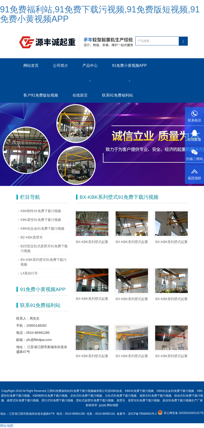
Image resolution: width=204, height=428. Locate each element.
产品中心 (90, 65)
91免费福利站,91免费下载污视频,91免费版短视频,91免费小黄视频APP (100, 14)
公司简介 (60, 65)
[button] (90, 80)
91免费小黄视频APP (129, 65)
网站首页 (31, 65)
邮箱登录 (91, 405)
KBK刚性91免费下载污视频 (40, 211)
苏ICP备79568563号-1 (143, 413)
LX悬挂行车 (29, 273)
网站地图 (112, 405)
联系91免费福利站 (117, 95)
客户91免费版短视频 (40, 95)
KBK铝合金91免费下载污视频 (42, 228)
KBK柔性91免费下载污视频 (40, 220)
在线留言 (80, 95)
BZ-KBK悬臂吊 (31, 237)
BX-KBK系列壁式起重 (92, 242)
